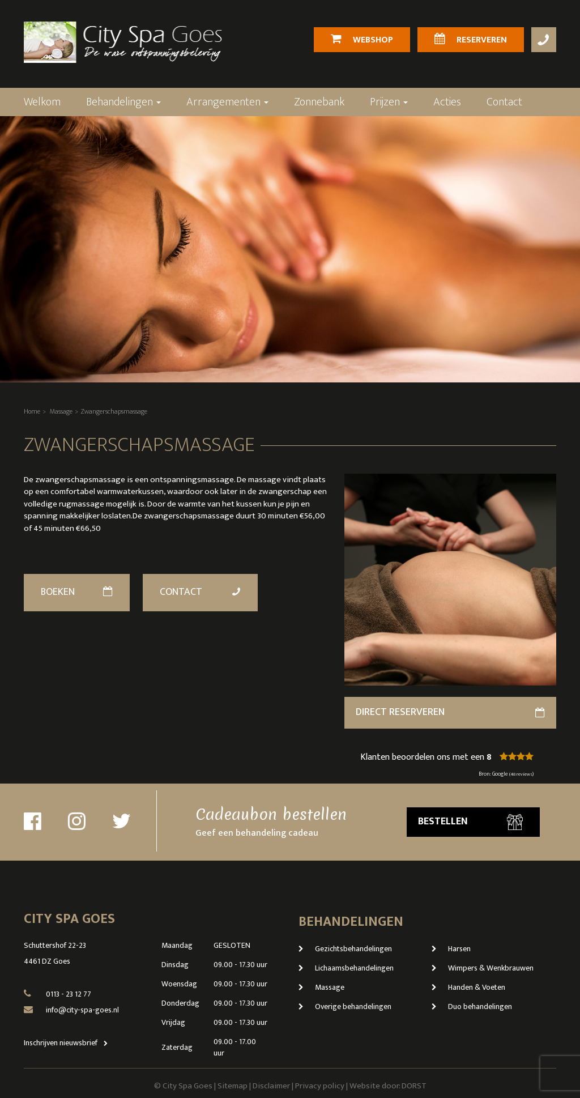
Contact (504, 102)
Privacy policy (319, 1086)
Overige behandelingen (344, 1006)
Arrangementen (227, 102)
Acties (447, 102)
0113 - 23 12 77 (68, 994)
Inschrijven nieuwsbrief (68, 1042)
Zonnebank (319, 102)
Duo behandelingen (472, 1006)
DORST (414, 1086)
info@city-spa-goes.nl (82, 1009)
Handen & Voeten (468, 987)
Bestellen (470, 821)
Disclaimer (271, 1086)
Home (32, 411)
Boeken (77, 592)
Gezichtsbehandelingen (345, 948)
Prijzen (389, 102)
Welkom (42, 102)
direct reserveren (450, 712)
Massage (61, 411)
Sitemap (233, 1086)
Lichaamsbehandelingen (346, 967)
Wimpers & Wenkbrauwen (483, 967)
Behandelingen (123, 102)
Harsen (451, 948)
